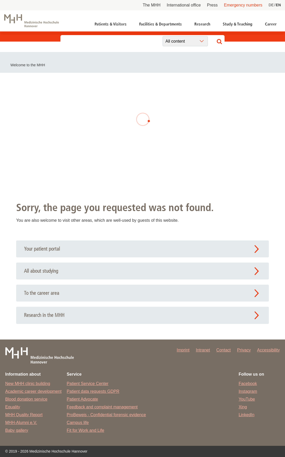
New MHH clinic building (27, 383)
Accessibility (268, 350)
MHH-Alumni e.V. (21, 422)
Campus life (78, 422)
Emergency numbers (243, 5)
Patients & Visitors (111, 24)
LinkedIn (247, 415)
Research (202, 24)
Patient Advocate (82, 399)
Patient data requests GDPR (93, 391)
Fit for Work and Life (85, 430)
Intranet (203, 350)
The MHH (151, 5)
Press (212, 5)
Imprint (183, 350)
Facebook (248, 383)
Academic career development (33, 391)
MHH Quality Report (23, 415)
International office (184, 5)
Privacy (244, 350)
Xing (243, 407)
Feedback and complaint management (102, 407)
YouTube (247, 399)
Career (271, 24)
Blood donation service (26, 399)
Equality (12, 407)
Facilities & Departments (160, 24)
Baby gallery (16, 430)
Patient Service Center (87, 383)
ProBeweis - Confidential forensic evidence (106, 415)
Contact (223, 350)
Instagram (248, 391)
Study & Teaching (237, 24)
